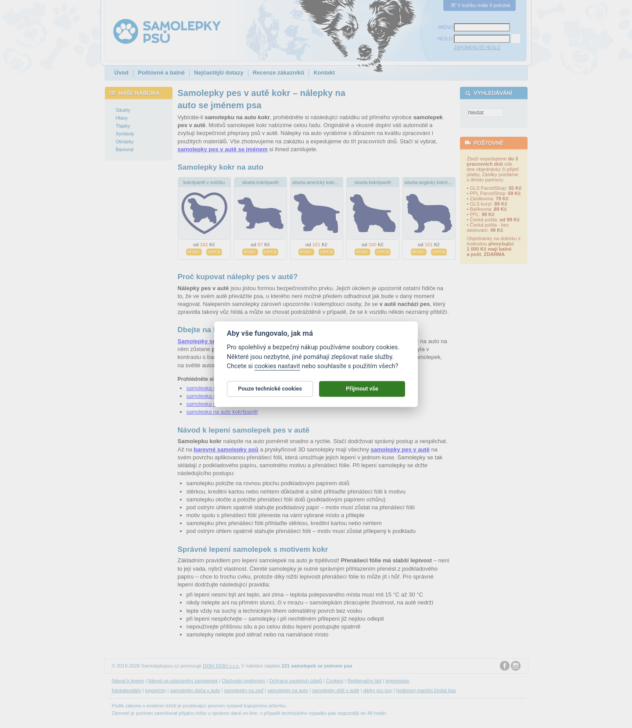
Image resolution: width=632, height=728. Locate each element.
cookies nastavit (277, 370)
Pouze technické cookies (270, 392)
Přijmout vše (362, 392)
